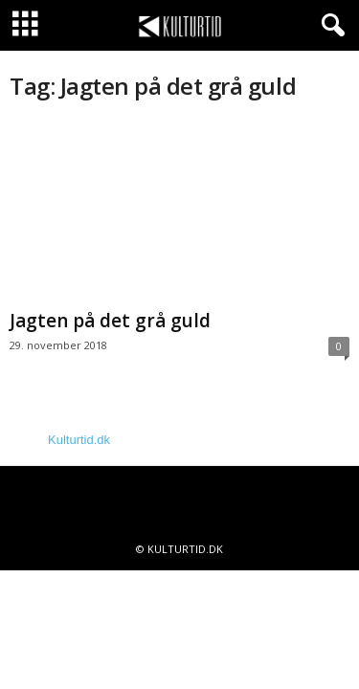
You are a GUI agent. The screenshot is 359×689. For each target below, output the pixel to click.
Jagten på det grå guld (110, 320)
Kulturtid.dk (79, 440)
